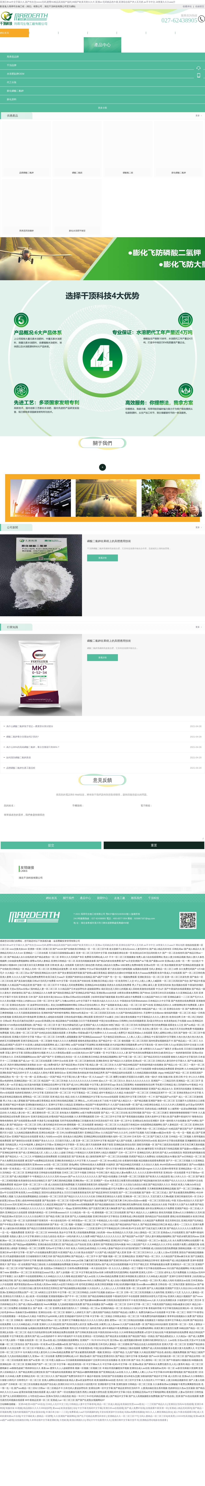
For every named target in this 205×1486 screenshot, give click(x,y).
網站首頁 (4, 33)
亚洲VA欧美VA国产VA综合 (31, 1404)
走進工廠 (121, 33)
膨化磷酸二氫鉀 (15, 90)
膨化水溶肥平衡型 (77, 231)
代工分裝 (11, 82)
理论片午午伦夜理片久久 (98, 1420)
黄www (56, 1408)
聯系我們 (150, 33)
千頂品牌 (11, 65)
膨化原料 (11, 99)
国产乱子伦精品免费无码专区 (92, 1416)
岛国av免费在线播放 (134, 1412)
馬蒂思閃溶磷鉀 (26, 231)
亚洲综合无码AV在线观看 (180, 1404)
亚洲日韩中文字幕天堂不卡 (125, 1420)
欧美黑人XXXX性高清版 (180, 1416)
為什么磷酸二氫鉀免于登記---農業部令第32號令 (29, 726)
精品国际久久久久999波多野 (37, 1408)
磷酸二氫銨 (77, 173)
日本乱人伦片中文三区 (57, 1404)
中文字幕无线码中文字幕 (90, 1408)
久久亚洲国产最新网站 (65, 1416)
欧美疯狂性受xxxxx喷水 (132, 1404)
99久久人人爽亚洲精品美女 (158, 1412)
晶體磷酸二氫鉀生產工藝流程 (20, 768)
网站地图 (180, 945)
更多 (198, 115)
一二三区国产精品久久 (156, 1404)
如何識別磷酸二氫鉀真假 (18, 757)
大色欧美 (64, 1420)
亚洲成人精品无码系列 (180, 1408)
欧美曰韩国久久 (77, 1420)
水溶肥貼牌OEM (15, 73)
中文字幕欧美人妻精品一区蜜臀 (36, 1416)
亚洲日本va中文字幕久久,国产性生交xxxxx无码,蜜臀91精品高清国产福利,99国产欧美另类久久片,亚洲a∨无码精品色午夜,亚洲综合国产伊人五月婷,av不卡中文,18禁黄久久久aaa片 (87, 2)
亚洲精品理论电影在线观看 (153, 1420)
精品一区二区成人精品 (108, 1404)
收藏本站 (187, 6)
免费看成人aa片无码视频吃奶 (83, 1412)
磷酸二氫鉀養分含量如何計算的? (22, 736)
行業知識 (12, 627)
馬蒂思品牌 (13, 56)
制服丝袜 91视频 (14, 1408)
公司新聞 (12, 527)
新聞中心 (92, 33)
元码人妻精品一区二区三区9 (153, 1416)
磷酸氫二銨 (128, 173)
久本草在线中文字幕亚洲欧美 (44, 1420)
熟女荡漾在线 (38, 1412)
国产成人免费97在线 (135, 1408)
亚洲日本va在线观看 (113, 1408)
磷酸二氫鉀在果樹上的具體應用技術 (109, 541)
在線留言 (199, 6)
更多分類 (102, 107)
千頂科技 (179, 33)
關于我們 (33, 33)
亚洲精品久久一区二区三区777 (123, 1416)
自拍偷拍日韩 (21, 1420)
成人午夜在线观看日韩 (185, 1412)
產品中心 (62, 33)
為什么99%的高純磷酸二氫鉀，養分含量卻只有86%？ (33, 747)
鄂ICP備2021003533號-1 (118, 914)
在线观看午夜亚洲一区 (157, 1408)
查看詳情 (102, 467)
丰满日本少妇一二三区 (57, 1412)
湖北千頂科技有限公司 (31, 877)
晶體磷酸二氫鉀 (26, 173)
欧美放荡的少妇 (68, 1408)
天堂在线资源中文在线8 (111, 1412)
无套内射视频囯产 (21, 1412)
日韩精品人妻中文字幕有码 (82, 1404)
